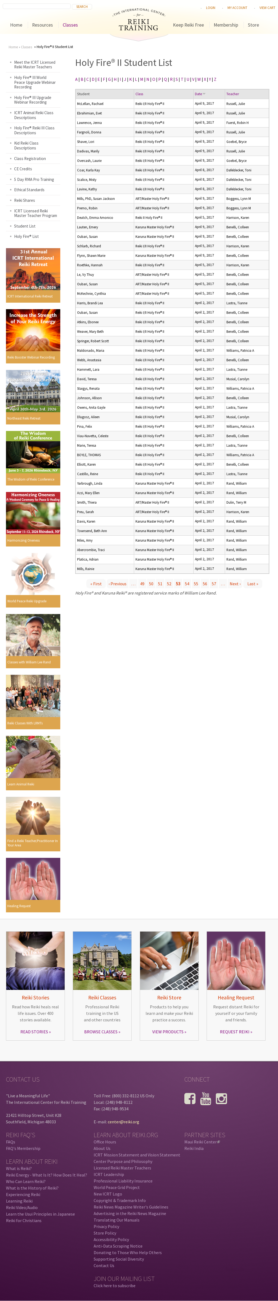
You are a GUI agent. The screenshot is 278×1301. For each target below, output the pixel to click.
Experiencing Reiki (23, 1194)
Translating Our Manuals (117, 1220)
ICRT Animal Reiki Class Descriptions (33, 115)
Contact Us (104, 1265)
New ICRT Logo (108, 1194)
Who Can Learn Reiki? (26, 1181)
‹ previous (118, 583)
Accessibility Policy (111, 1239)
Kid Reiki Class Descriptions (26, 145)
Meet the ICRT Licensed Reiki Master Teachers (34, 65)
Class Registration (30, 158)
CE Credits (23, 168)
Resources (42, 25)
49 (142, 583)
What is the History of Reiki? (32, 1188)
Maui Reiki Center (202, 1142)
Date (200, 94)
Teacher (232, 94)
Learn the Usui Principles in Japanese (40, 1214)
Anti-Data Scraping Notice (118, 1246)
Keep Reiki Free (188, 25)
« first (96, 583)
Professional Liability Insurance (123, 1181)
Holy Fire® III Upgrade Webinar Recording (32, 100)
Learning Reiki (19, 1201)
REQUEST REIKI (234, 1031)
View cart (267, 7)
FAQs (10, 1142)
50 (151, 583)
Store (253, 25)
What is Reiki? (19, 1168)
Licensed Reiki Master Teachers (122, 1168)
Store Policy (105, 1233)
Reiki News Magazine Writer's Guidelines (131, 1207)
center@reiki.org (123, 1121)
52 (169, 583)
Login (210, 7)
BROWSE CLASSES (101, 1031)
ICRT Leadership (109, 1174)
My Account (237, 7)
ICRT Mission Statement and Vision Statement (137, 1155)
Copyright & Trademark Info (120, 1200)
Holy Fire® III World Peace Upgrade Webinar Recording (35, 82)
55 (196, 583)
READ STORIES (34, 1031)
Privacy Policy (106, 1226)
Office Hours (105, 1142)
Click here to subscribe (114, 1285)
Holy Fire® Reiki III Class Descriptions (34, 130)
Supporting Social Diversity (119, 1259)
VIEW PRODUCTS (168, 1031)
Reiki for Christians (24, 1220)
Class (139, 94)
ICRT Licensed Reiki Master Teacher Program (35, 213)
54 (187, 583)
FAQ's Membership (23, 1148)
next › (235, 583)
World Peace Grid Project (117, 1187)
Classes (70, 25)
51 (160, 583)
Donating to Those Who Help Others (128, 1252)
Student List (25, 226)
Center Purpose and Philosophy (123, 1161)
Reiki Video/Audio (22, 1207)
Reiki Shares (24, 200)
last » (252, 583)
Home (16, 25)
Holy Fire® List (26, 236)
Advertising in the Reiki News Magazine (130, 1213)
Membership (226, 25)
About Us (102, 1148)
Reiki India (194, 1148)
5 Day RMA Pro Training (34, 179)
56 (205, 583)
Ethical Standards (29, 189)
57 (214, 583)
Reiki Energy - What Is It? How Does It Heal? (46, 1175)
